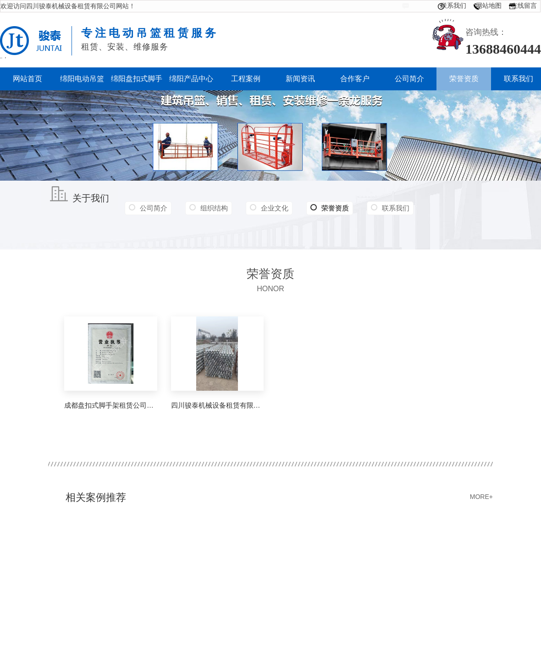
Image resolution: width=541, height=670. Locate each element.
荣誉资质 (329, 208)
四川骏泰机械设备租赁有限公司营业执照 (217, 405)
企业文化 (274, 208)
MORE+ (481, 496)
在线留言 (524, 5)
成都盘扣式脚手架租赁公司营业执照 (110, 405)
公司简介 (153, 208)
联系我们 (453, 5)
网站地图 (489, 5)
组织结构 (214, 208)
